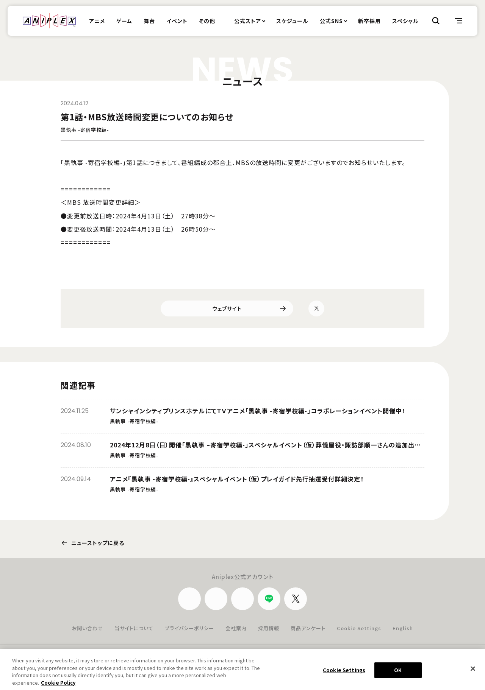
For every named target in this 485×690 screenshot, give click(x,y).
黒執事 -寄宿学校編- (85, 130)
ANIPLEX (49, 20)
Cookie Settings (359, 628)
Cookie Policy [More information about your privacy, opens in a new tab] (58, 685)
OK (398, 673)
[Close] (473, 672)
